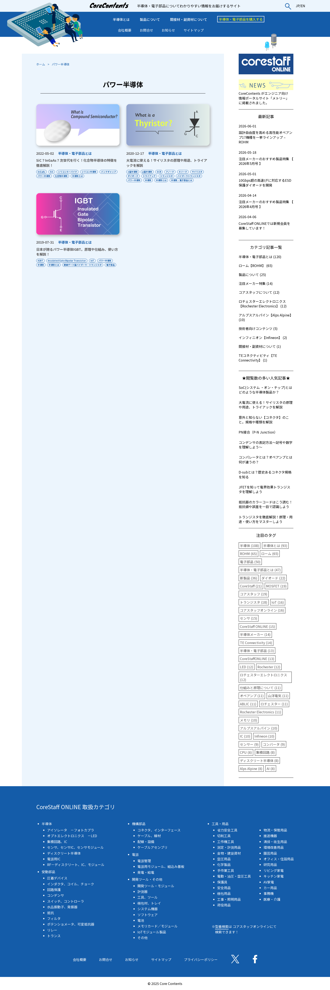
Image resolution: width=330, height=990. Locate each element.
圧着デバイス (57, 878)
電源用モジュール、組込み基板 (160, 866)
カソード (186, 171)
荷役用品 (224, 904)
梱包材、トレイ (149, 903)
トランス (54, 935)
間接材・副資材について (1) (260, 346)
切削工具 (224, 835)
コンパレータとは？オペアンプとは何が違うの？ (265, 459)
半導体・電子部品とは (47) (260, 569)
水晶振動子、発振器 (62, 906)
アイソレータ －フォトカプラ (70, 830)
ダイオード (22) (273, 577)
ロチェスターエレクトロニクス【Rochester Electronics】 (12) (263, 303)
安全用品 (224, 887)
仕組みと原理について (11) (260, 687)
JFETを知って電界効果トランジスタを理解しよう (264, 489)
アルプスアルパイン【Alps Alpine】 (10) (266, 317)
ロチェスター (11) (274, 703)
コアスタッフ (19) (253, 593)
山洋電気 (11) (278, 695)
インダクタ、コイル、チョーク (70, 883)
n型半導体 (133, 171)
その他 (142, 937)
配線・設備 (145, 841)
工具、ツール (147, 897)
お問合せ (146, 30)
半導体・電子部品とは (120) (260, 256)
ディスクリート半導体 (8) (259, 760)
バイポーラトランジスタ (139, 180)
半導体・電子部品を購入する (241, 19)
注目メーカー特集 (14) (256, 283)
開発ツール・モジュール (155, 885)
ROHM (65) (248, 553)
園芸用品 (270, 853)
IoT (94, 264)
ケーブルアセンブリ (152, 847)
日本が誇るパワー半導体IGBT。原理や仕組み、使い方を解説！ (77, 256)
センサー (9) (249, 744)
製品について (150, 19)
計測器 (142, 891)
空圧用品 (224, 858)
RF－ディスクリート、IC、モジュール (75, 864)
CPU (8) (246, 752)
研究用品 (270, 864)
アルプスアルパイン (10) (258, 728)
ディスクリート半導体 (64, 853)
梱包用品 (224, 893)
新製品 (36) (248, 577)
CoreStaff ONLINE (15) (257, 626)
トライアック (166, 175)
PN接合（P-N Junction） (258, 432)
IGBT (40, 264)
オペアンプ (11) (252, 695)
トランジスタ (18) (253, 602)
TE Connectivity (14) (256, 642)
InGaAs (41, 171)
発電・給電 (145, 872)
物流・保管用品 (275, 830)
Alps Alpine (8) (251, 768)
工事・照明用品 (229, 899)
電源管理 (144, 860)
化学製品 (224, 864)
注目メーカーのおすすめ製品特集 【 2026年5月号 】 (266, 158)
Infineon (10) (264, 736)
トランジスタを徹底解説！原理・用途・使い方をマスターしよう (266, 519)
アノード (172, 171)
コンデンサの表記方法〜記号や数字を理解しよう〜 (266, 445)
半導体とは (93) (275, 545)
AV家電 (268, 882)
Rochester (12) (268, 666)
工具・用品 (220, 823)
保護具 (222, 882)
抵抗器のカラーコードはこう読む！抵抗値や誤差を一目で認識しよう (266, 504)
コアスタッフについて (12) (259, 292)
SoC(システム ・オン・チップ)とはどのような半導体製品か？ (265, 390)
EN (303, 5)
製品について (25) (252, 274)
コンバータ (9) (274, 744)
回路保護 (54, 889)
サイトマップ (194, 30)
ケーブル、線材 (149, 835)
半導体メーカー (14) (255, 634)
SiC (52, 171)
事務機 (268, 893)
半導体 (177, 180)
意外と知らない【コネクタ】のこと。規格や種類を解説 (264, 419)
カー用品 (270, 887)
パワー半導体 (64, 175)
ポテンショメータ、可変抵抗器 (70, 924)
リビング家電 (273, 870)
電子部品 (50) (250, 561)
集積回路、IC (57, 841)
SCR (160, 171)
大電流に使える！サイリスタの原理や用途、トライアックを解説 (166, 163)
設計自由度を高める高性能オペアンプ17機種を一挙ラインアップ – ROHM (266, 134)
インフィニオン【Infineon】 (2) (263, 337)
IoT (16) (277, 602)
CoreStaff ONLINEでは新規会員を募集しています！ (266, 222)
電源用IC (53, 858)
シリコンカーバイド (69, 171)
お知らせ (168, 30)
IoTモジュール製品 (151, 931)
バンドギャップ (45, 175)
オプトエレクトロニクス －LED (72, 835)
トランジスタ (184, 175)
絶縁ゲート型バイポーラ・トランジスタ (84, 269)
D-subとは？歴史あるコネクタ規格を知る (265, 474)
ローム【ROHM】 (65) (256, 265)
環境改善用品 (273, 847)
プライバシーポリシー (201, 959)
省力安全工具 (227, 830)
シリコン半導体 (91, 171)
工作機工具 (225, 841)
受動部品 (48, 871)
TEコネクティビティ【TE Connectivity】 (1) (258, 358)
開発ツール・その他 (147, 879)
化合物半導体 (82, 175)
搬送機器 (270, 835)
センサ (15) (248, 618)
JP (297, 5)
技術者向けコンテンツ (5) (258, 328)
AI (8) (271, 768)
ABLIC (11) (248, 703)
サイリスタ (133, 175)
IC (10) (245, 736)
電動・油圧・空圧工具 (234, 876)
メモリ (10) (248, 720)
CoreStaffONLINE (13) (257, 658)
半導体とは (121, 19)
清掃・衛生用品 (275, 841)
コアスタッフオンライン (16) (262, 610)
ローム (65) (269, 553)
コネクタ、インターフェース (159, 830)
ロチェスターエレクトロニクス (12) (263, 677)
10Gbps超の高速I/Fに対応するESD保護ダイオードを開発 (266, 179)
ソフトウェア (147, 914)
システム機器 (147, 908)
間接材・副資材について (188, 19)
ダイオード (149, 175)
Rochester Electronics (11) (260, 711)
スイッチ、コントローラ (65, 901)
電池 (140, 920)
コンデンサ (55, 895)
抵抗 (50, 912)
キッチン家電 (273, 876)
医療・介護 (271, 899)
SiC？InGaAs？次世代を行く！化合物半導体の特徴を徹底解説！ (76, 163)
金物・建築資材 (229, 853)
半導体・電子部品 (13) (257, 650)
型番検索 (222, 926)
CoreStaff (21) (251, 585)
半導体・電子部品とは (75, 153)
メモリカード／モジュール (157, 926)
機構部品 (138, 823)
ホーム (40, 64)
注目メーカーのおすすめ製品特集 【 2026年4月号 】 (266, 201)
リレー (52, 930)
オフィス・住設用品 (278, 858)
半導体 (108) (249, 545)
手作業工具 (225, 870)
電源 (135, 854)
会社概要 (124, 30)
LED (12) (246, 666)
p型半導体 (148, 171)
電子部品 (42, 273)
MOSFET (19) (276, 585)
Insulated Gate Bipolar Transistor (68, 264)
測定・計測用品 (229, 847)
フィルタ (54, 918)
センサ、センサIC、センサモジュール (75, 847)
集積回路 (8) (265, 752)
